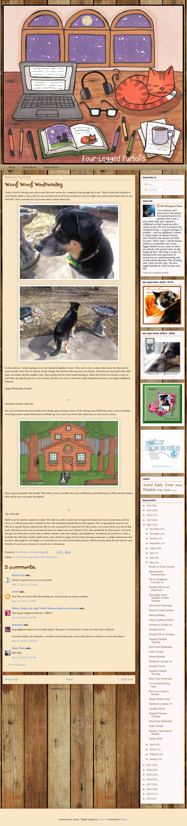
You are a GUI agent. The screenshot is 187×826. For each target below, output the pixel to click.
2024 (149, 515)
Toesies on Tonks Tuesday (162, 566)
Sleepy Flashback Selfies (161, 620)
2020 (149, 770)
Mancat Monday (157, 615)
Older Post (127, 679)
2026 (149, 505)
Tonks (167, 490)
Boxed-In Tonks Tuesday (161, 610)
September (155, 543)
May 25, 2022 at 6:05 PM (24, 641)
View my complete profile (155, 272)
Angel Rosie (29, 167)
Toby (160, 490)
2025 (149, 510)
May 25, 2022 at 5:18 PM (24, 617)
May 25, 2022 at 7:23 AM (24, 584)
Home (12, 167)
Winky (174, 490)
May (152, 562)
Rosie (178, 485)
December (155, 529)
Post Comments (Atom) (75, 688)
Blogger (123, 819)
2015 (149, 794)
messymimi (17, 625)
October (154, 538)
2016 (149, 789)
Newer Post (11, 679)
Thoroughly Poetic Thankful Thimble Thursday (159, 598)
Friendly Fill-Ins (157, 629)
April (152, 744)
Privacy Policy (51, 167)
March (153, 749)
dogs (31, 557)
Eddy (159, 485)
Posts (148, 184)
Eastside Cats (18, 575)
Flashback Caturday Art (160, 624)
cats (25, 557)
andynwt (102, 819)
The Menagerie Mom (171, 206)
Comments (151, 189)
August (153, 548)
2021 (149, 765)
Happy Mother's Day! (159, 699)
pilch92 (15, 591)
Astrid (19, 557)
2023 (149, 520)
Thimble (149, 489)
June (152, 557)
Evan (169, 485)
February (154, 754)
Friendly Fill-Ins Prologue (162, 634)
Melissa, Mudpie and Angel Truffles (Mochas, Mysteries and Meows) (45, 608)
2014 (149, 798)
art (13, 557)
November (155, 533)
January (154, 759)
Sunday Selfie (156, 738)
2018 (149, 779)
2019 (149, 774)
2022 (149, 524)
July (152, 553)
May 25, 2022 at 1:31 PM (24, 601)
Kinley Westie (18, 648)
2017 (149, 784)
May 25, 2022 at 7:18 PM (24, 657)
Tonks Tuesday (156, 651)
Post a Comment (17, 664)
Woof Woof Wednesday (46, 557)
